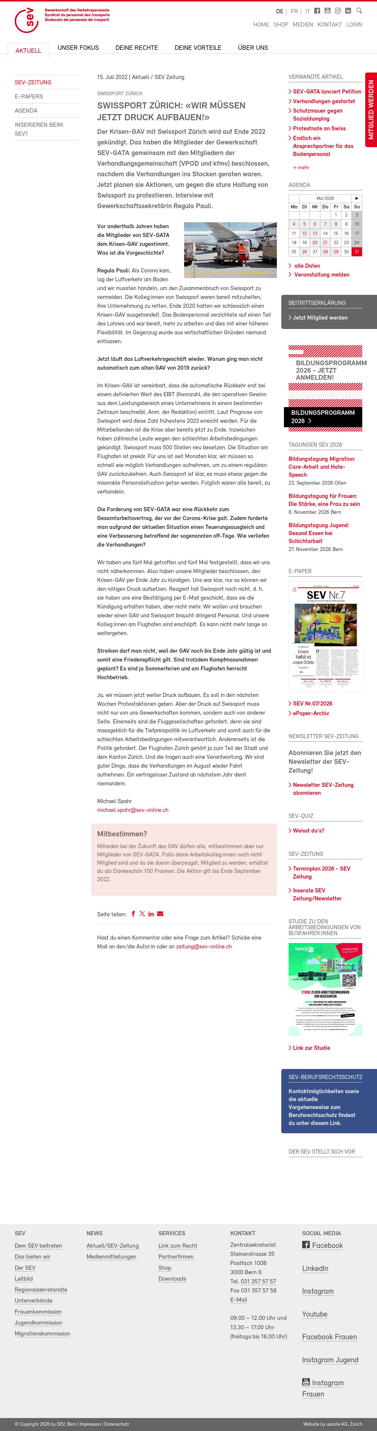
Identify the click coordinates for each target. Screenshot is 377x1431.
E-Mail (238, 1300)
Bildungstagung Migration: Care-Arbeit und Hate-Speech (322, 467)
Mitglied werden (371, 110)
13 (315, 233)
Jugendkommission (38, 1323)
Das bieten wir (32, 1257)
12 (304, 233)
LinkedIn (315, 1268)
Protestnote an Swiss (319, 129)
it (307, 12)
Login (354, 25)
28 (325, 252)
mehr (303, 168)
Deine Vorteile (198, 48)
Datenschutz (116, 1424)
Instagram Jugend (330, 1360)
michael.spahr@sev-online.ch (132, 810)
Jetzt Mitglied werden (320, 318)
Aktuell (28, 51)
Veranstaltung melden (321, 275)
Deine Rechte (136, 48)
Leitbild (24, 1279)
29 (336, 252)
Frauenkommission (38, 1312)
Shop (281, 25)
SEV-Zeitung (33, 83)
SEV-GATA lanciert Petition (327, 92)
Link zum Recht (177, 1246)
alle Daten (306, 266)
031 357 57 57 (258, 1282)
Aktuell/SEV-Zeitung (113, 1246)
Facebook (327, 1246)
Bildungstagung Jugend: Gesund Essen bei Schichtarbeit (319, 534)
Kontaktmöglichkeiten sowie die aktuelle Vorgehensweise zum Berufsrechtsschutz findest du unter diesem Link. (324, 1107)
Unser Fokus (78, 48)
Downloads (172, 1279)
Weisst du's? (308, 831)
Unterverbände (33, 1301)
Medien (303, 25)
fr (294, 12)
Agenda (26, 111)
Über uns (253, 48)
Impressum (90, 1424)
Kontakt (330, 25)
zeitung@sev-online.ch (204, 947)
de (279, 12)
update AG (337, 1424)
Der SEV (25, 1268)
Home (261, 25)
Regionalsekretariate (41, 1290)
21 (325, 243)
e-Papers (29, 97)
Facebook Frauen (329, 1337)
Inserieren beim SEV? (39, 129)
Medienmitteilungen (111, 1257)
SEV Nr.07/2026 (313, 704)
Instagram (318, 1291)
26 (304, 252)
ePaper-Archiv (311, 713)
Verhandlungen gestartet (324, 102)
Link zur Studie (311, 1048)
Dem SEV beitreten (38, 1246)
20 (314, 243)
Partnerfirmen (176, 1257)
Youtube (315, 1314)
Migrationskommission (42, 1334)
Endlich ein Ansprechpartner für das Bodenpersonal (323, 146)
